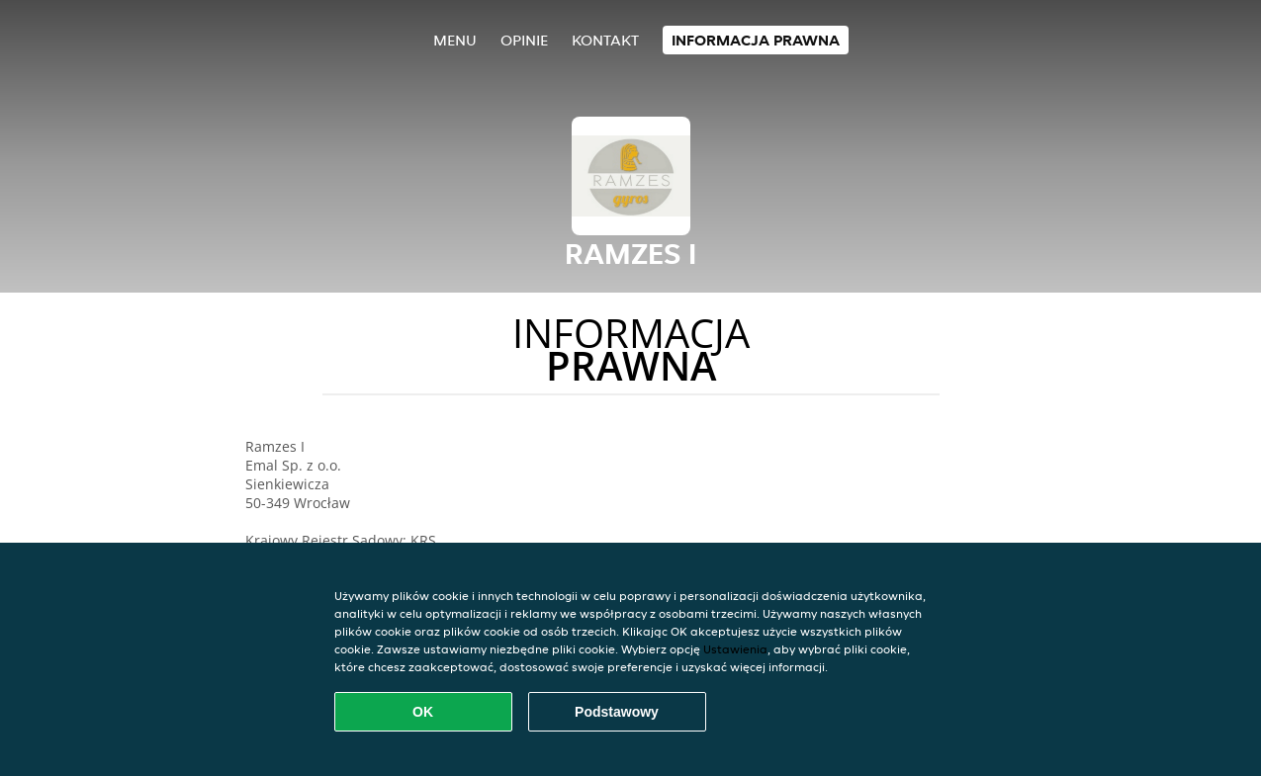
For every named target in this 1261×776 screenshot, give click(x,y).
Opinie (524, 40)
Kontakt (605, 40)
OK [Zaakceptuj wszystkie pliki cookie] (422, 712)
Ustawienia (735, 649)
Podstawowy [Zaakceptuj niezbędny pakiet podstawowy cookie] (617, 712)
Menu (455, 40)
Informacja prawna (756, 40)
